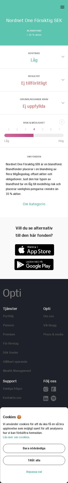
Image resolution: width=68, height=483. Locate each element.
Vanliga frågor (12, 388)
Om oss (48, 316)
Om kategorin (34, 204)
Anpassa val (34, 472)
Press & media (53, 334)
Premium (9, 334)
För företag (10, 343)
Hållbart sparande (15, 361)
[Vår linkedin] (45, 399)
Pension (8, 325)
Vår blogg (49, 325)
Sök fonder (10, 352)
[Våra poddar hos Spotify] (53, 398)
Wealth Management (17, 371)
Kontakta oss (12, 397)
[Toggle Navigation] (62, 6)
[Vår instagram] (45, 390)
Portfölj (8, 316)
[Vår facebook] (53, 390)
